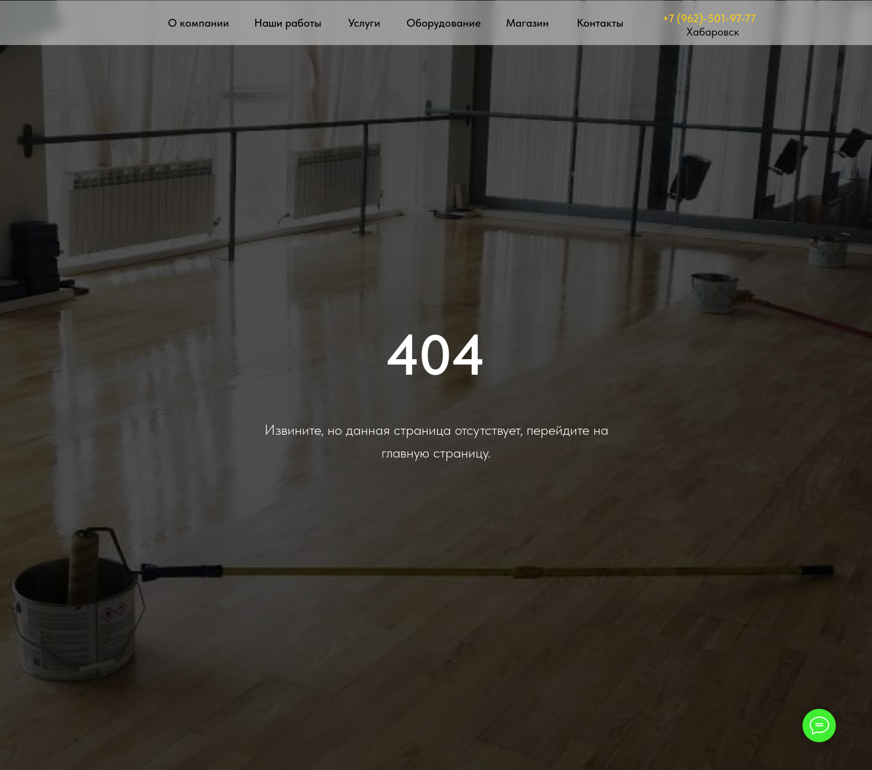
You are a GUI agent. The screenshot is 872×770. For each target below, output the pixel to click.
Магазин (527, 22)
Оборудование (444, 22)
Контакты (600, 22)
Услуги (364, 22)
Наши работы (287, 22)
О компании (198, 22)
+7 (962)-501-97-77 (709, 18)
